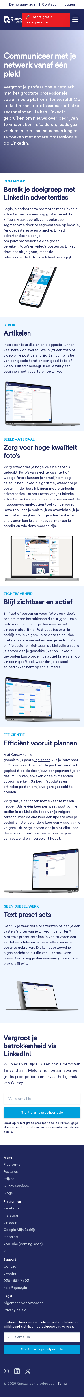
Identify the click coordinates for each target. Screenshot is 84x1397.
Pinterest (11, 1237)
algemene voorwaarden (46, 1127)
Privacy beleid (15, 1310)
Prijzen (9, 1179)
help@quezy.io (15, 1288)
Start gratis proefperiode (42, 1112)
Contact (49, 4)
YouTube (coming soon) (23, 1244)
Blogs (8, 1193)
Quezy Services (16, 1186)
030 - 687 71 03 (16, 1280)
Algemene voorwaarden (23, 1303)
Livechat (11, 1273)
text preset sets (24, 937)
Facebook (11, 1208)
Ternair (63, 1383)
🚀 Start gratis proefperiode (39, 19)
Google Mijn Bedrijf (20, 1230)
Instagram (12, 1215)
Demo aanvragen (23, 4)
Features (11, 1172)
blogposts (53, 345)
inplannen (42, 760)
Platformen (13, 1164)
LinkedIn (10, 1222)
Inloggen (67, 4)
